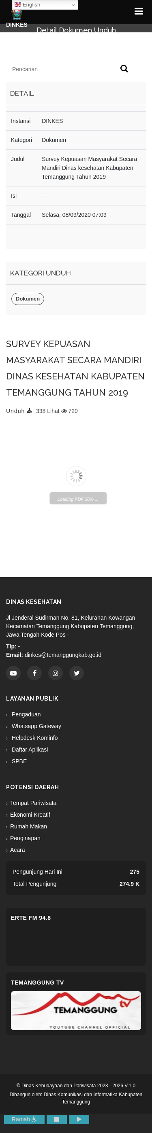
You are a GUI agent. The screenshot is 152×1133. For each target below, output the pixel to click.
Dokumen (28, 299)
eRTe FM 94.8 (31, 918)
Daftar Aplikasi (29, 749)
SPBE (18, 761)
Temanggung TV (37, 982)
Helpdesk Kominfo (34, 738)
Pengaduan (25, 714)
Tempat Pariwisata (33, 803)
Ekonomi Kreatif (30, 814)
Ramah (24, 1119)
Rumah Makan (28, 826)
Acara (17, 850)
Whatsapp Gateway (35, 726)
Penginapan (25, 838)
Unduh (19, 411)
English (27, 5)
